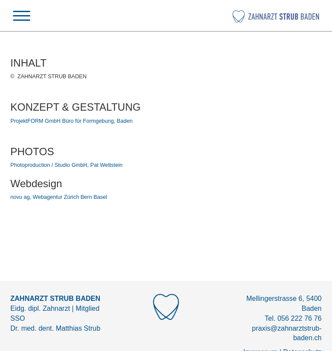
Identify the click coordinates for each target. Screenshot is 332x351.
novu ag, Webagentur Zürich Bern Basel (58, 197)
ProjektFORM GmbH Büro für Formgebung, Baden (71, 121)
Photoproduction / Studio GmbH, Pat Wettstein (66, 165)
